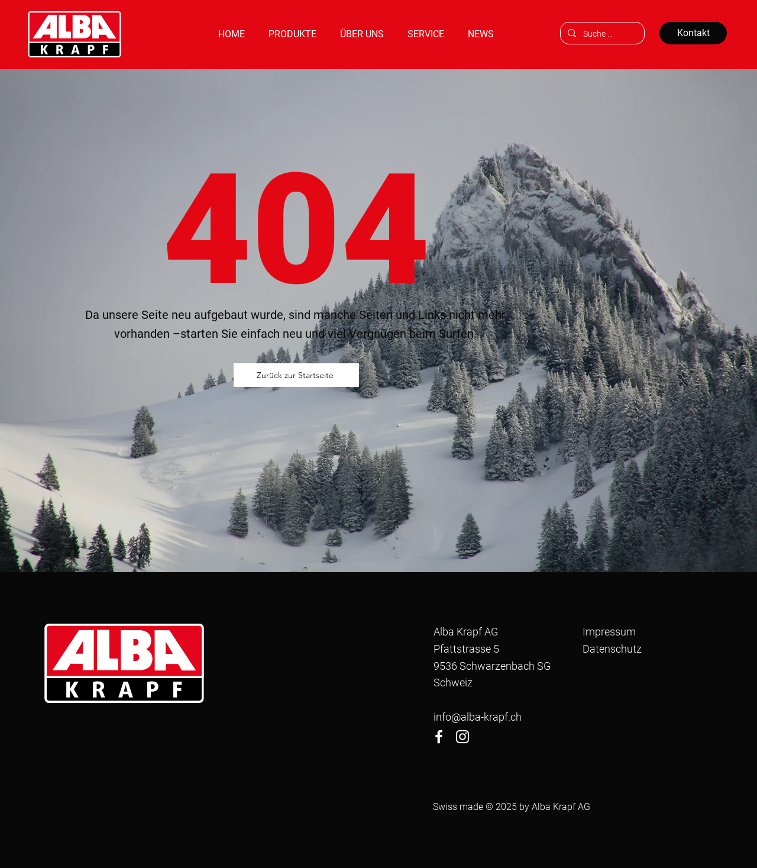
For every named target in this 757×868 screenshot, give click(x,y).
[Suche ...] (601, 33)
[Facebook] (439, 737)
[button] (292, 34)
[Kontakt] (693, 33)
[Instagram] (462, 737)
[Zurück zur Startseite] (296, 375)
